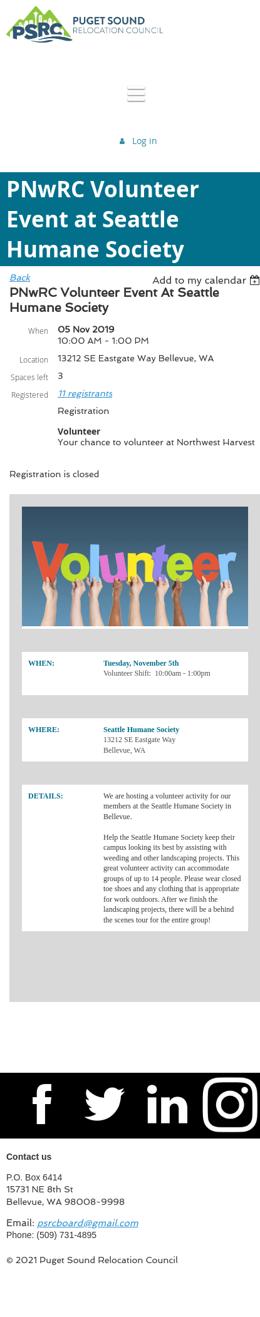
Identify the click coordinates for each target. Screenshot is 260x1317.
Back (19, 277)
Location (33, 359)
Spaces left (29, 377)
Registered (29, 395)
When (38, 331)
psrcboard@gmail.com (87, 1223)
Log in (144, 141)
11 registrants (85, 393)
